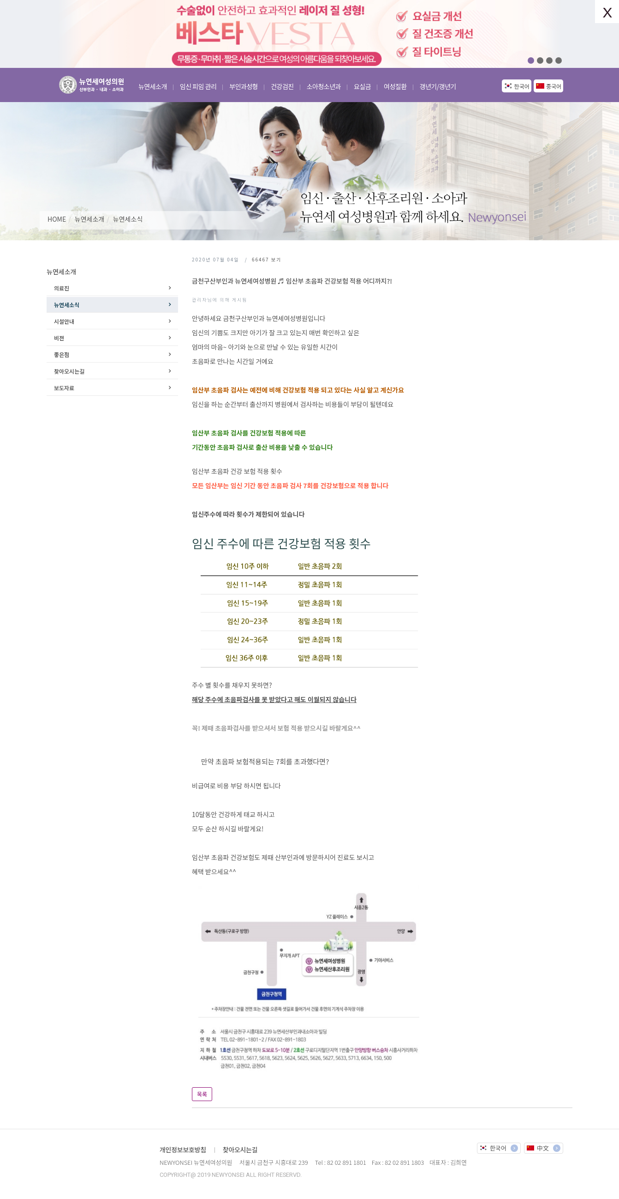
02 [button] (540, 60)
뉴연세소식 (128, 219)
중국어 (553, 86)
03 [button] (549, 60)
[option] (309, 34)
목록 (202, 1094)
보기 (266, 259)
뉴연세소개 (89, 219)
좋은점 (61, 354)
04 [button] (558, 60)
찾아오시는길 (69, 371)
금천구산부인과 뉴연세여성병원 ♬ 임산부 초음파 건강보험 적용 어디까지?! (292, 280)
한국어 (522, 86)
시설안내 (64, 321)
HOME (57, 219)
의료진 (61, 288)
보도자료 (64, 388)
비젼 (59, 338)
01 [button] (531, 60)
